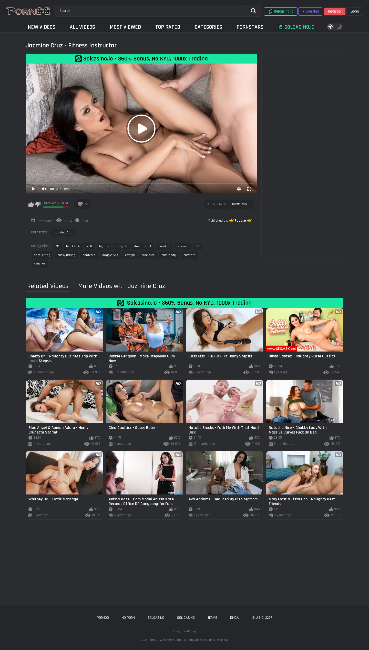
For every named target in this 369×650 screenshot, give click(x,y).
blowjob (121, 246)
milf (89, 246)
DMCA (234, 617)
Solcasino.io (280, 11)
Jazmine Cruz (63, 232)
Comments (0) (241, 204)
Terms (212, 617)
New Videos (41, 27)
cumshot (190, 255)
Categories (208, 27)
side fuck (148, 255)
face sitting (42, 255)
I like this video (31, 204)
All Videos (82, 27)
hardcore (89, 255)
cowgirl (130, 255)
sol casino (186, 617)
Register (335, 11)
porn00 (103, 617)
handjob (164, 246)
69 (198, 246)
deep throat (142, 246)
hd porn (128, 617)
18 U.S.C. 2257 (262, 617)
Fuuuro (241, 220)
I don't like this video (37, 204)
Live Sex (310, 11)
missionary (169, 255)
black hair (73, 246)
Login (355, 11)
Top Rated (167, 27)
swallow (39, 264)
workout (183, 246)
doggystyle (110, 255)
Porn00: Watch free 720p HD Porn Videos (175, 640)
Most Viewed (125, 27)
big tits (104, 246)
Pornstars (250, 27)
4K (57, 246)
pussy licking (66, 255)
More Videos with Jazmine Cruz (121, 286)
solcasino (156, 617)
